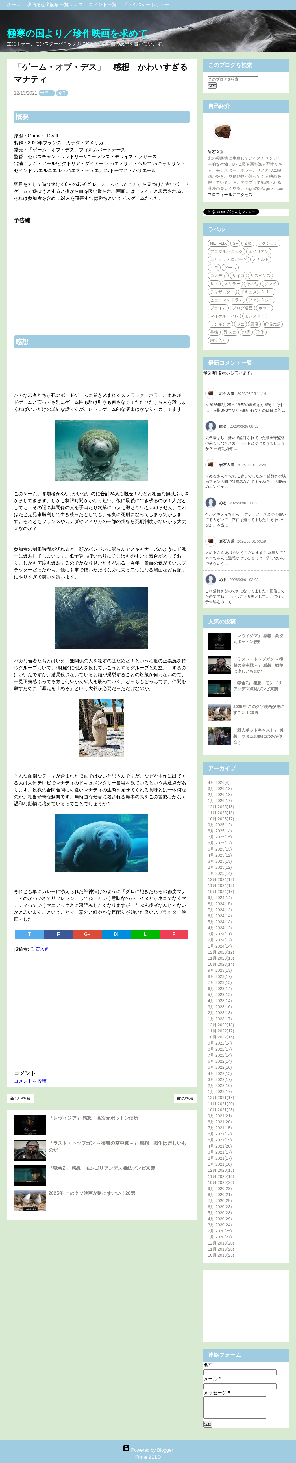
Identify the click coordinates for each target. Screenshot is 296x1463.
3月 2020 (220, 1225)
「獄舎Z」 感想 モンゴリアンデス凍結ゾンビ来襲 (104, 1168)
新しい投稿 (20, 1098)
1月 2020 (220, 1237)
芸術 (214, 332)
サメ (214, 283)
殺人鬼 (230, 332)
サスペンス (260, 275)
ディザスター (222, 291)
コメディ (218, 275)
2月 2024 (220, 940)
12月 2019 (221, 1243)
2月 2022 (220, 1085)
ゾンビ (270, 283)
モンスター (255, 316)
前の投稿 (185, 1098)
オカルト (261, 259)
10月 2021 (221, 1109)
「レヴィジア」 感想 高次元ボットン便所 (93, 1118)
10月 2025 (221, 818)
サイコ (238, 275)
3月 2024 (220, 934)
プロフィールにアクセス (230, 194)
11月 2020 (221, 1176)
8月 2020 (220, 1194)
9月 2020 (220, 1188)
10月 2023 (221, 964)
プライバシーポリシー (146, 4)
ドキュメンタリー (256, 291)
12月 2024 (221, 879)
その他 (252, 283)
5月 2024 (220, 922)
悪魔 (254, 324)
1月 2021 (220, 1164)
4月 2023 (220, 1000)
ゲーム (230, 267)
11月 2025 (221, 812)
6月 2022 (220, 1061)
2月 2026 (220, 794)
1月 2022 (220, 1091)
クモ (214, 267)
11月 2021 (221, 1103)
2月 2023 (220, 1012)
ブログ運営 (242, 308)
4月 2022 (220, 1073)
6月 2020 (220, 1206)
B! (116, 934)
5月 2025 (220, 849)
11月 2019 (221, 1249)
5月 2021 (220, 1140)
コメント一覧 (103, 4)
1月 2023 (220, 1019)
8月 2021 (220, 1122)
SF (235, 243)
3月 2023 (220, 1006)
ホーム (14, 4)
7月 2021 (220, 1128)
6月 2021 (220, 1134)
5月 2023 (220, 994)
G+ (87, 934)
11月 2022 (221, 1031)
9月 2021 (220, 1115)
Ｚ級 (248, 243)
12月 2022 (221, 1025)
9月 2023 (220, 970)
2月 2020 (220, 1231)
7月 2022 (220, 1055)
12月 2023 (221, 952)
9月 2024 (220, 897)
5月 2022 (220, 1067)
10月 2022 (221, 1037)
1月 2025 (220, 873)
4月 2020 (220, 1219)
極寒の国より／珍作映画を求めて (77, 33)
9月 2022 (220, 1043)
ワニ (240, 324)
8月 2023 (220, 976)
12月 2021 (221, 1097)
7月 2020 (220, 1200)
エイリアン (259, 251)
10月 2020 (221, 1182)
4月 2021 (220, 1146)
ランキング (220, 324)
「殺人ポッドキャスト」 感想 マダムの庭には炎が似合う (258, 736)
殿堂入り (218, 340)
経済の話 (272, 324)
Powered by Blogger (148, 1450)
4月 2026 (219, 782)
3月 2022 (220, 1079)
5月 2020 (220, 1212)
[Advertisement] (102, 1009)
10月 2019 (221, 1255)
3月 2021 (220, 1152)
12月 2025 (221, 806)
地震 (246, 332)
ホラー (47, 93)
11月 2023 (221, 958)
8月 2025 (220, 831)
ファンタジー (261, 300)
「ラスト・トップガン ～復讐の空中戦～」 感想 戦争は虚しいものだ (258, 665)
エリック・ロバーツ (228, 259)
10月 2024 (221, 891)
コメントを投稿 (30, 1081)
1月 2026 (220, 800)
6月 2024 (220, 915)
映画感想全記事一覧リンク (55, 4)
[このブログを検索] (233, 79)
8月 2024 (220, 903)
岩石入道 (216, 152)
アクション (268, 243)
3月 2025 (220, 861)
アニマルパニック (226, 251)
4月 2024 (220, 928)
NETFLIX (218, 243)
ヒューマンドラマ (226, 300)
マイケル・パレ (224, 316)
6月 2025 (220, 843)
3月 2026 (220, 788)
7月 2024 (220, 909)
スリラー (232, 283)
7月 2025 (220, 837)
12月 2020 (221, 1170)
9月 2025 (220, 825)
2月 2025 (220, 867)
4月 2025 (220, 855)
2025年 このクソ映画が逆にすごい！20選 (92, 1193)
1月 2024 (220, 946)
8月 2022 (220, 1049)
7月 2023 (220, 982)
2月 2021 (220, 1158)
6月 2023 (220, 988)
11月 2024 (221, 885)
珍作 (61, 93)
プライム (218, 308)
